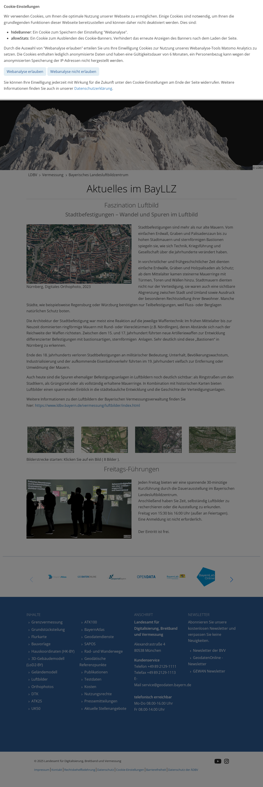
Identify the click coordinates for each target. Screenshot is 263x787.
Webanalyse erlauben (25, 71)
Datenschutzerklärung (93, 88)
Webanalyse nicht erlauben (73, 71)
